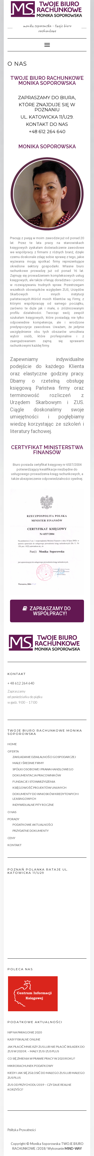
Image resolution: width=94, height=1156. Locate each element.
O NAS (12, 812)
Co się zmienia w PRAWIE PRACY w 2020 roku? (41, 1058)
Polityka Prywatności (22, 1130)
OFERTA (13, 751)
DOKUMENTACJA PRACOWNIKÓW (37, 775)
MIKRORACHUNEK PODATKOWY (30, 1066)
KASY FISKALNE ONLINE (24, 1039)
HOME (12, 744)
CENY (11, 838)
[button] (47, 611)
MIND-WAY (73, 1148)
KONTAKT (15, 845)
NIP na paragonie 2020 (25, 1032)
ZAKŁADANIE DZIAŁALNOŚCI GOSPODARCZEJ (44, 757)
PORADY (13, 819)
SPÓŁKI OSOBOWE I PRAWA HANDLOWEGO (43, 769)
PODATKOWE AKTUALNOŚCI (33, 824)
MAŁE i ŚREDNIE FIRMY (28, 763)
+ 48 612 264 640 (21, 683)
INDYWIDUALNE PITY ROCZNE (33, 805)
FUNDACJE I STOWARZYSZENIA (34, 781)
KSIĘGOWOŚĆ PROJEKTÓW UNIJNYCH (39, 787)
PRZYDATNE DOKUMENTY (31, 831)
